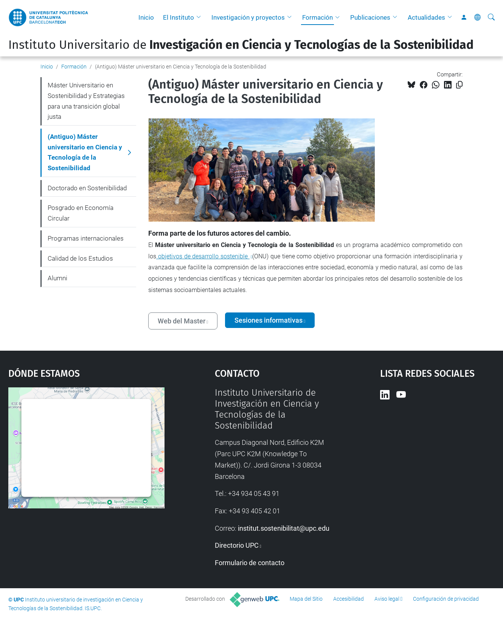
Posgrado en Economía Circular (80, 213)
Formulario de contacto (249, 563)
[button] (200, 17)
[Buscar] (491, 17)
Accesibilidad (348, 599)
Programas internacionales (86, 238)
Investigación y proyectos (248, 17)
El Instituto (178, 17)
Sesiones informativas (268, 320)
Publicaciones (370, 17)
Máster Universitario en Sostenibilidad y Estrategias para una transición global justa (86, 100)
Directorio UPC (237, 545)
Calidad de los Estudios (80, 258)
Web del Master (181, 321)
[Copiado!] (459, 85)
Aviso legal (386, 599)
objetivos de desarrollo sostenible (203, 256)
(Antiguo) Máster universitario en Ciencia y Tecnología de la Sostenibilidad (85, 152)
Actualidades (426, 17)
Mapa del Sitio (306, 599)
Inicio (146, 17)
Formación (317, 17)
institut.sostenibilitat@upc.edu (283, 528)
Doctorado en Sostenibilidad (87, 188)
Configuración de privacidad (446, 599)
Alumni (57, 278)
